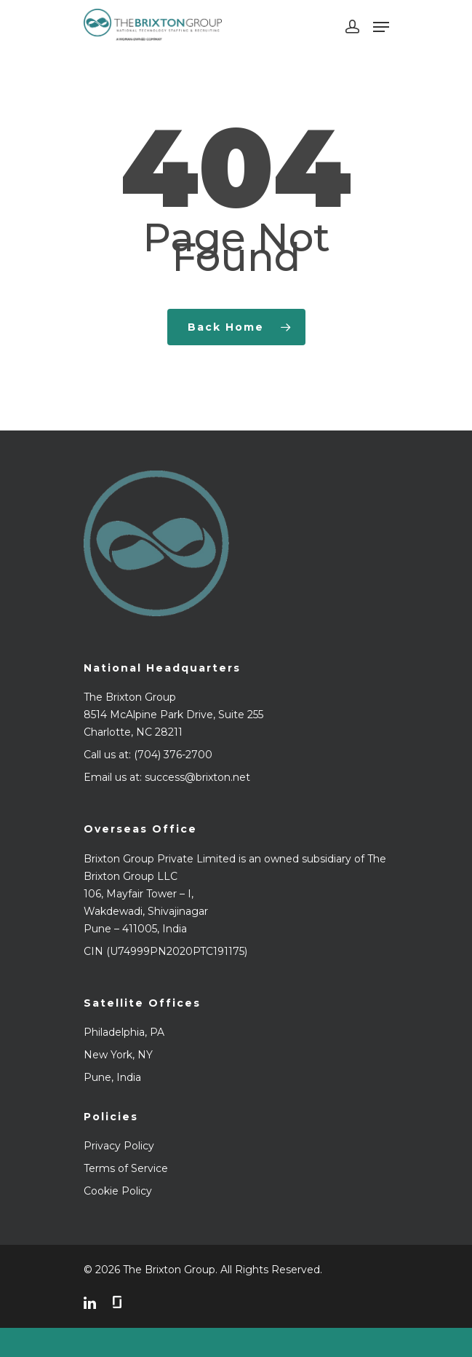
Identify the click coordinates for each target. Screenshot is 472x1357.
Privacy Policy (119, 1145)
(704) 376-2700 (173, 754)
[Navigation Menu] (381, 27)
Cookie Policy (118, 1190)
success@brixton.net (197, 777)
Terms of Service (126, 1168)
